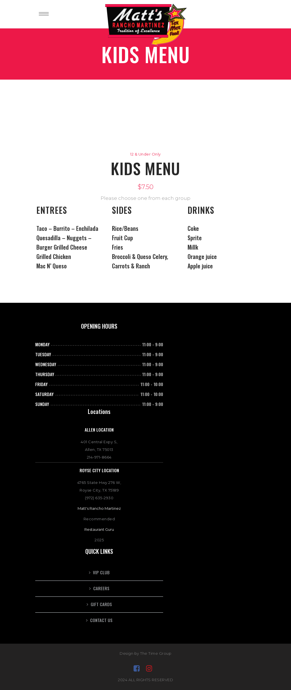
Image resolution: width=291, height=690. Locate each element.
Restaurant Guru (99, 529)
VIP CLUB (101, 572)
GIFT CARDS (101, 604)
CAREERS (101, 588)
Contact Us (101, 620)
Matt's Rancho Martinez (99, 508)
